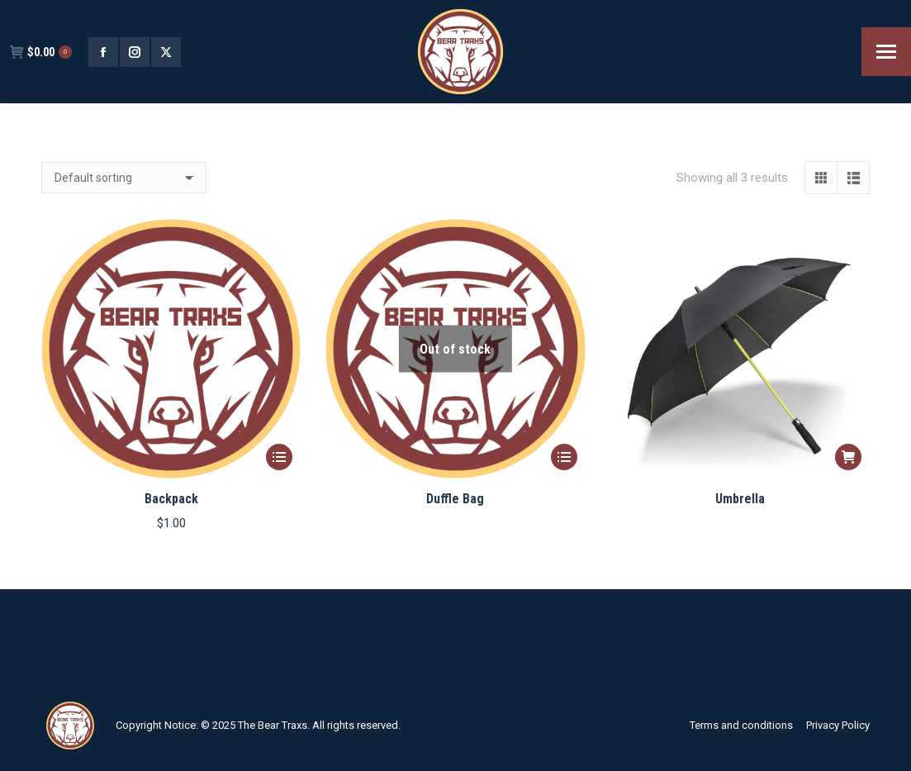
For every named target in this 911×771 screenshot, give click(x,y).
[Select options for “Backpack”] (279, 457)
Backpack (171, 499)
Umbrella (740, 499)
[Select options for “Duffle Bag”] (564, 457)
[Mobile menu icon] (886, 51)
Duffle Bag (455, 499)
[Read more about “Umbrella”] (848, 457)
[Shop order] (123, 177)
